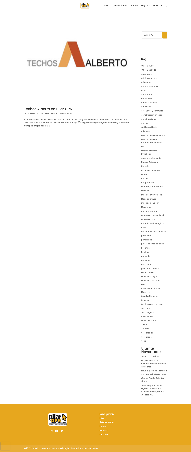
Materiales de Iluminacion (153, 215)
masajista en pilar (150, 203)
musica (144, 227)
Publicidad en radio (150, 280)
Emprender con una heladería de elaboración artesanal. (153, 363)
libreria (144, 174)
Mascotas (146, 207)
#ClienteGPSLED (149, 70)
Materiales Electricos (151, 219)
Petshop (145, 252)
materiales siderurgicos (152, 223)
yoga (143, 341)
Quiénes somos (119, 6)
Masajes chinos (148, 199)
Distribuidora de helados (153, 135)
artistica (145, 90)
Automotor (146, 94)
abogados (146, 74)
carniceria (146, 106)
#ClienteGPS (147, 65)
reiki (143, 284)
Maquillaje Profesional (152, 186)
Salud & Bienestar (149, 296)
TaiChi (144, 324)
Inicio (106, 6)
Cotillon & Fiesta (149, 127)
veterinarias (147, 333)
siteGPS (31, 113)
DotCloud (93, 448)
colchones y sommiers (152, 110)
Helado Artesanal (149, 162)
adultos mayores (149, 78)
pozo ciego (146, 264)
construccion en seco (151, 115)
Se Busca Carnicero (150, 356)
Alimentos (146, 82)
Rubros (134, 6)
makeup (145, 178)
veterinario (146, 337)
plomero (145, 260)
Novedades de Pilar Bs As (59, 113)
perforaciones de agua (152, 243)
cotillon (145, 123)
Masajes (145, 190)
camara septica (149, 102)
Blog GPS (145, 6)
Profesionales (148, 272)
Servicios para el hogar (152, 304)
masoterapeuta (149, 211)
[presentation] (5, 446)
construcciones (148, 119)
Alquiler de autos (149, 86)
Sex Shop (145, 308)
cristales (145, 131)
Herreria (145, 166)
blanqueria (146, 98)
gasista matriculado (151, 158)
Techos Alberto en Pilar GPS (48, 109)
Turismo (145, 328)
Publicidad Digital (149, 276)
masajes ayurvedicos (151, 194)
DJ (142, 146)
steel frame (147, 316)
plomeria (145, 256)
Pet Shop (145, 248)
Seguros (145, 300)
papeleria (146, 235)
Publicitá (157, 6)
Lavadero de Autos (150, 170)
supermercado (148, 320)
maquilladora (148, 182)
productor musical (150, 268)
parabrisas (146, 239)
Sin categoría (147, 312)
